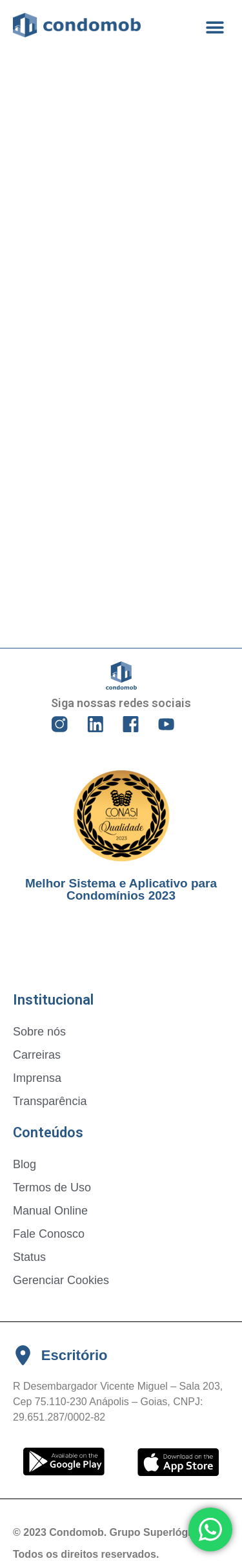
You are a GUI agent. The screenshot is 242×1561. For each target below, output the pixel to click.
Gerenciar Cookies (61, 1280)
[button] (214, 27)
